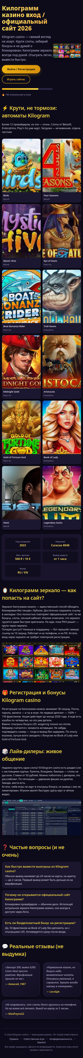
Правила (13, 1038)
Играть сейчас (16, 79)
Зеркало (41, 1042)
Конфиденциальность (60, 1038)
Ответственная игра (34, 1038)
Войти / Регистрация (21, 69)
